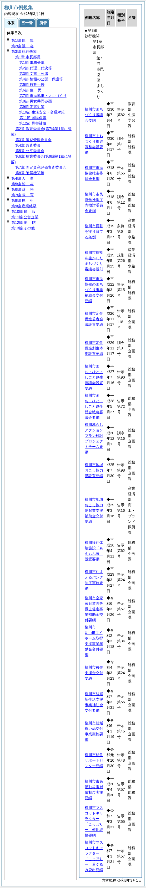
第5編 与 (22, 184)
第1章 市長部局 (28, 57)
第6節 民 (30, 90)
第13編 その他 (23, 228)
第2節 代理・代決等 (35, 68)
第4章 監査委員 (28, 145)
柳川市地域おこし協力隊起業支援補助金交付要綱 (94, 510)
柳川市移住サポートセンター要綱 (94, 760)
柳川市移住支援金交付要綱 (94, 672)
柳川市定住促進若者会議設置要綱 (94, 319)
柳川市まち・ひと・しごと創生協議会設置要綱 (94, 377)
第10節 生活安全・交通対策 (42, 112)
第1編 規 (22, 40)
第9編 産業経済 (24, 206)
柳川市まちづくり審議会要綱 (94, 114)
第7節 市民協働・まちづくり (43, 96)
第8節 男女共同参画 (35, 101)
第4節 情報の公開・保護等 (41, 79)
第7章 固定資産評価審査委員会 (40, 167)
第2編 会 (22, 46)
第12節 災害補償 (32, 123)
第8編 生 (22, 200)
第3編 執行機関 (24, 51)
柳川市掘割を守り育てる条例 (94, 231)
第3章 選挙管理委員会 (33, 140)
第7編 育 (22, 195)
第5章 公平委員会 (29, 151)
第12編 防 (23, 222)
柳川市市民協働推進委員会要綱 (94, 173)
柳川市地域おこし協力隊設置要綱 (94, 470)
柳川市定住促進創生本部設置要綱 (94, 348)
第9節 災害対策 (31, 107)
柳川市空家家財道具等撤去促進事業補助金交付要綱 (94, 609)
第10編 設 (23, 211)
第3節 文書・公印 (33, 73)
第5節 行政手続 (31, 84)
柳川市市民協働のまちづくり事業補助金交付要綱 (94, 290)
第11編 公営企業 (24, 217)
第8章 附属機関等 (29, 173)
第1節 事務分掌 (31, 62)
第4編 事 (22, 178)
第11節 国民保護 (32, 118)
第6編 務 (22, 189)
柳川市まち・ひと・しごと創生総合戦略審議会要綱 (94, 406)
